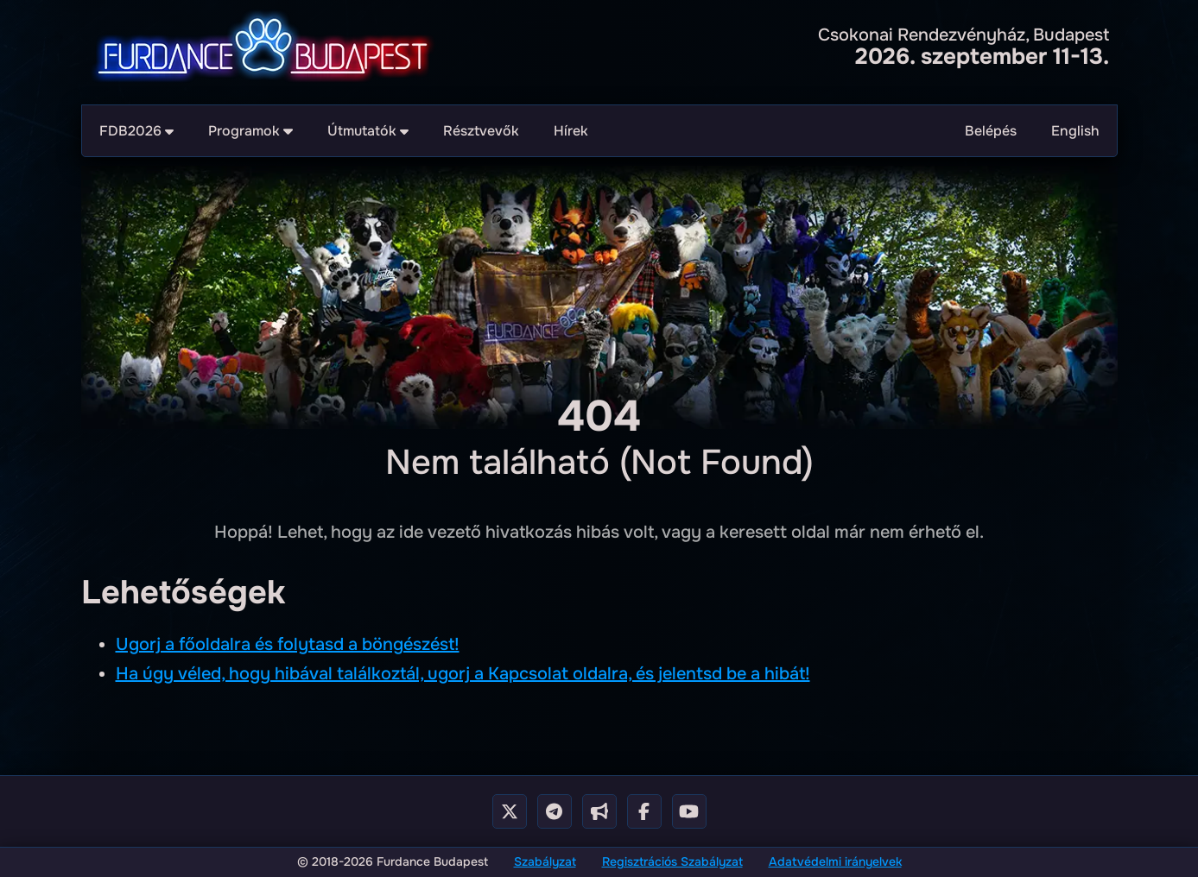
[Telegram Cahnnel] (599, 811)
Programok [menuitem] (250, 131)
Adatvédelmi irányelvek (835, 861)
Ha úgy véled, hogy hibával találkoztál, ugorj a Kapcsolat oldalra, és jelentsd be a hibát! (463, 674)
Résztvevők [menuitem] (481, 131)
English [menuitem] (1075, 131)
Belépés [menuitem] (991, 131)
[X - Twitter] (509, 811)
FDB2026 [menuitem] (136, 131)
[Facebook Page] (644, 811)
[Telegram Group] (554, 811)
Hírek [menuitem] (571, 131)
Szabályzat (545, 861)
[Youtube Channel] (689, 811)
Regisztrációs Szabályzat (672, 861)
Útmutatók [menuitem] (368, 131)
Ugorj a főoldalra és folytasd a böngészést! (288, 644)
